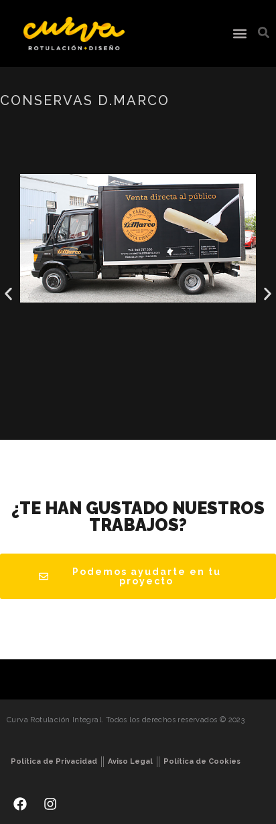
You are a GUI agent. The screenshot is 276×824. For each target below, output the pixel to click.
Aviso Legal (130, 761)
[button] (239, 34)
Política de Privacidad (54, 761)
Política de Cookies (201, 761)
